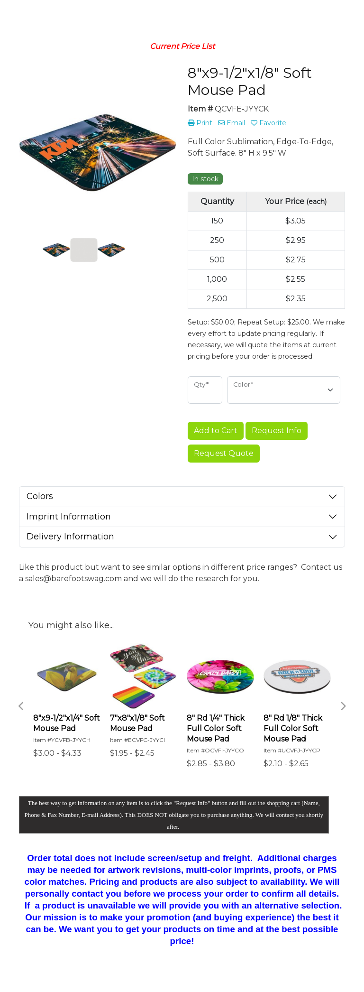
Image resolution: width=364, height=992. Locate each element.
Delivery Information (70, 536)
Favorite (268, 123)
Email (231, 123)
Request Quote (224, 453)
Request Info (276, 430)
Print (200, 123)
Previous (21, 706)
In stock (205, 179)
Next (342, 706)
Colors (40, 496)
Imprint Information (69, 516)
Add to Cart (215, 430)
